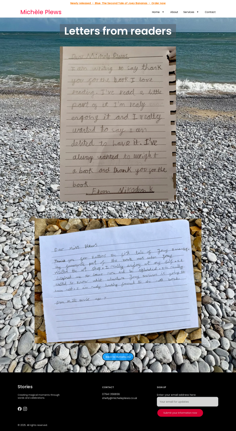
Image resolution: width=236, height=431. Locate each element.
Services (188, 12)
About (174, 12)
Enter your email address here (176, 398)
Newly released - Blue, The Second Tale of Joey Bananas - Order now (118, 3)
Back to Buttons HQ (118, 358)
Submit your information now (180, 416)
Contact (210, 12)
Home (156, 12)
